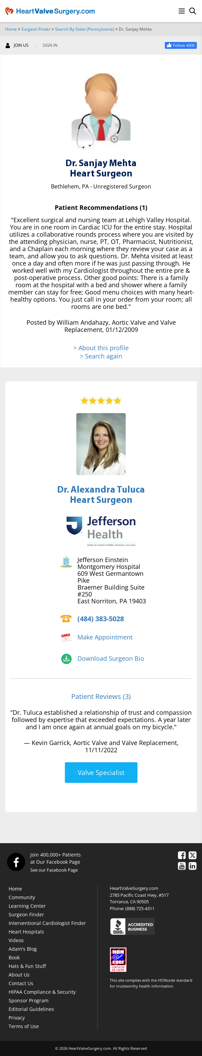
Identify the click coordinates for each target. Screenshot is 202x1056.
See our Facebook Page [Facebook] (54, 870)
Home (11, 29)
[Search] (193, 11)
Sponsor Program (29, 1000)
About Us (19, 974)
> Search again (101, 356)
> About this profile (101, 348)
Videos (16, 940)
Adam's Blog (23, 949)
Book (14, 957)
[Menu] (182, 11)
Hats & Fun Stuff (27, 966)
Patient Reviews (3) (101, 696)
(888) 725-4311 (140, 908)
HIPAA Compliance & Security (42, 992)
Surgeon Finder (36, 29)
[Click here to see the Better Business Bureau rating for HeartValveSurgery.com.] (153, 926)
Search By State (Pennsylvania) (84, 29)
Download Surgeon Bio (110, 658)
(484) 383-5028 (100, 618)
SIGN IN (50, 45)
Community (22, 897)
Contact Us (21, 983)
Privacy (17, 1017)
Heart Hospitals (26, 931)
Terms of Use (24, 1026)
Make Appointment (104, 637)
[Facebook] (15, 862)
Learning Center (27, 906)
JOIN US (17, 45)
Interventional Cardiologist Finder (47, 923)
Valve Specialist (101, 772)
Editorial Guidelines (31, 1009)
